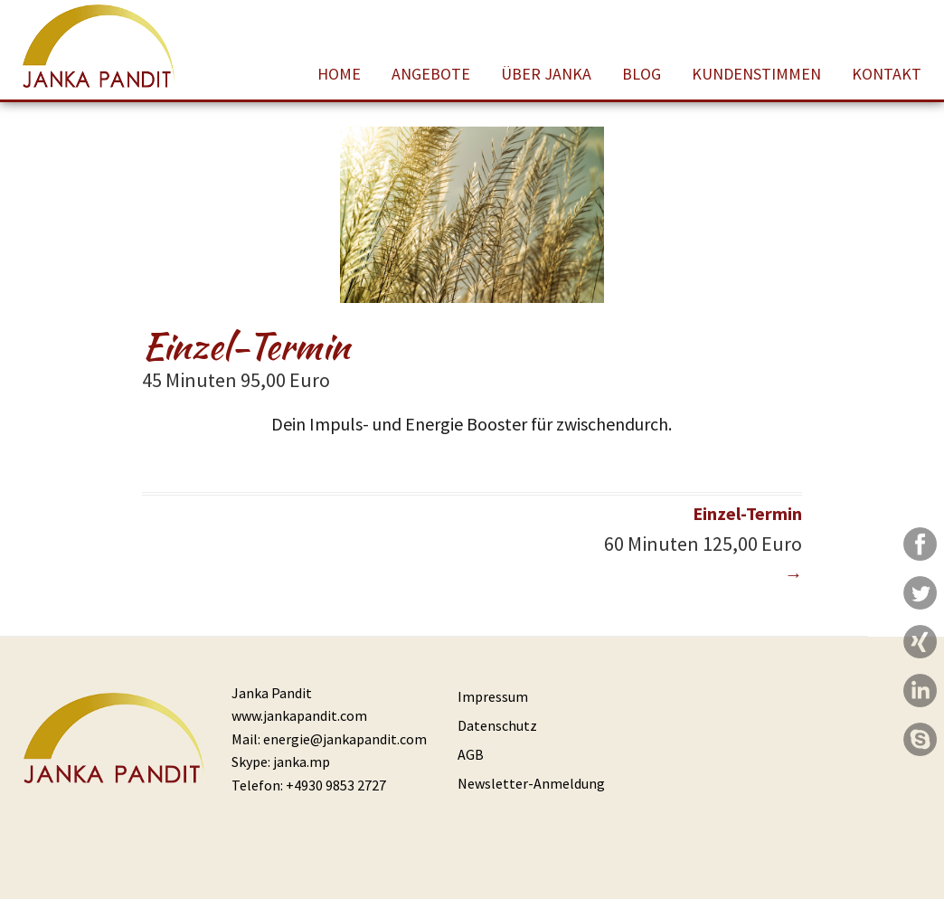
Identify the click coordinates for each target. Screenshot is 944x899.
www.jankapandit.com (299, 715)
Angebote (431, 73)
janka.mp (301, 761)
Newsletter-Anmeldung (531, 783)
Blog (641, 73)
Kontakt (886, 73)
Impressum (493, 696)
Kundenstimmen (756, 73)
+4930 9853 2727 (336, 785)
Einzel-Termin (637, 543)
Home (339, 73)
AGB (471, 754)
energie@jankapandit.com (345, 739)
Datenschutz (497, 725)
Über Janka (546, 73)
